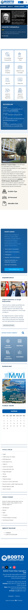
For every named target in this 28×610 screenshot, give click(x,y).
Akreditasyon (5, 507)
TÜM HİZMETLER (14, 269)
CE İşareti (4, 515)
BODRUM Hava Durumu (14, 217)
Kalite (3, 512)
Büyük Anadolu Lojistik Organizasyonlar (12, 484)
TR (19, 2)
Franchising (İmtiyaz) (7, 520)
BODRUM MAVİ (7, 366)
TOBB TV (4, 464)
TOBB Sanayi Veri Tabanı (8, 457)
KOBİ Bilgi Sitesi (6, 459)
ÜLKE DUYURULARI (11, 534)
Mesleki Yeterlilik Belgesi (12, 257)
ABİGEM (4, 476)
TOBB (4, 454)
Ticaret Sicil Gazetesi (7, 466)
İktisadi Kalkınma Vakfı (8, 486)
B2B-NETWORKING (11, 265)
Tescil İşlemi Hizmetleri (12, 249)
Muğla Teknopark (6, 471)
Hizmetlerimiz (19, 6)
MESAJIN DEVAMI (8, 325)
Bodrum (3, 6)
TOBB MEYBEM (6, 479)
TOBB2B (8, 532)
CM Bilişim (19, 600)
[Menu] (26, 2)
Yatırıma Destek (6, 489)
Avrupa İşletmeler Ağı (8, 469)
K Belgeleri (8, 254)
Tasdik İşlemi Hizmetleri (12, 252)
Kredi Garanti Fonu (7, 461)
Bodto (10, 6)
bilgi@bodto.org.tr (20, 590)
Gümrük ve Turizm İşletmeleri (10, 481)
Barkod (4, 510)
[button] (12, 402)
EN (22, 2)
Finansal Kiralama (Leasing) (9, 517)
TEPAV (4, 474)
